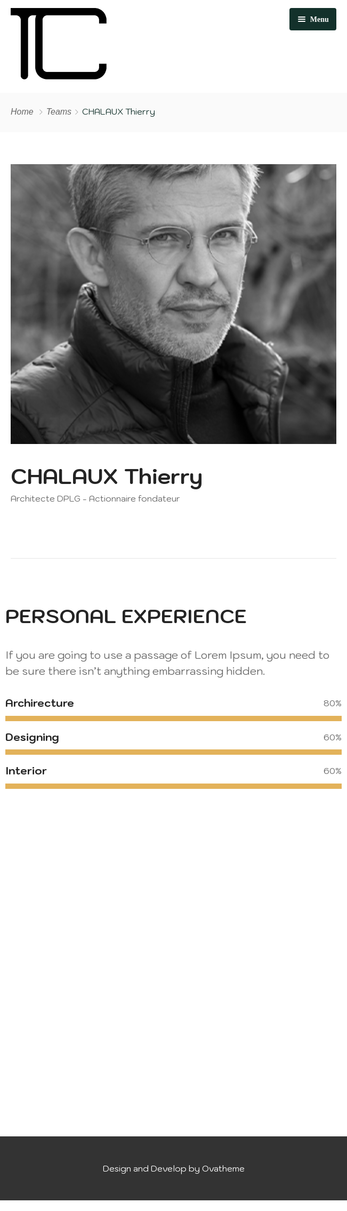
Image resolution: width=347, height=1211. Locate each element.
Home (22, 111)
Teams (58, 111)
